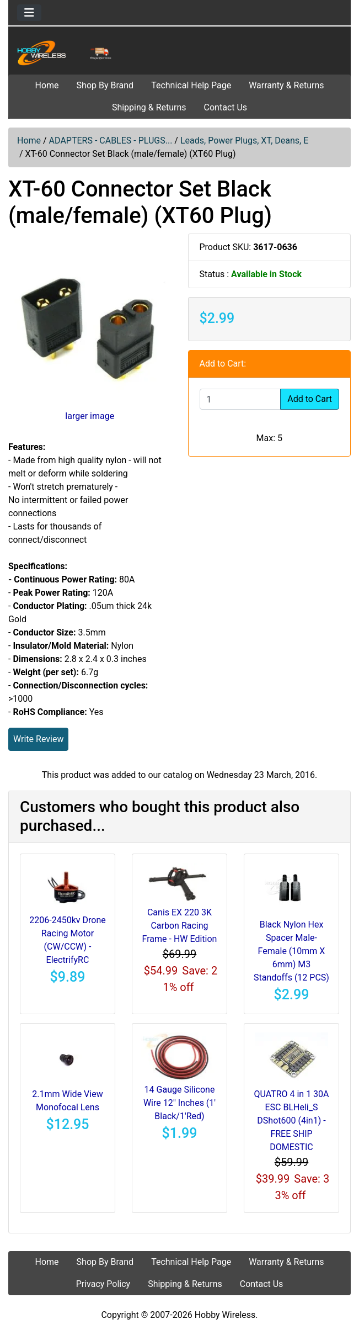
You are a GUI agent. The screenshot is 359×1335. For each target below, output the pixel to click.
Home (47, 85)
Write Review (38, 739)
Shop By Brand (105, 85)
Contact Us (226, 107)
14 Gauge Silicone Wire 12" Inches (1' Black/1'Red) (179, 1102)
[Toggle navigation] (29, 12)
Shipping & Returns (149, 107)
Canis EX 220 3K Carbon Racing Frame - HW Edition (179, 925)
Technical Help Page (191, 85)
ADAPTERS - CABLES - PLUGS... (111, 140)
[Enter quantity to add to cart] (240, 399)
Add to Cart (309, 399)
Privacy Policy (103, 1284)
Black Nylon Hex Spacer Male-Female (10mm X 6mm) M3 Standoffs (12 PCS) (291, 951)
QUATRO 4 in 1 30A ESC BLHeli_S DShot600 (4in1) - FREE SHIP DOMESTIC (291, 1120)
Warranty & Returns (286, 85)
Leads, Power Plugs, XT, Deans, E (244, 140)
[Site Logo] (65, 53)
